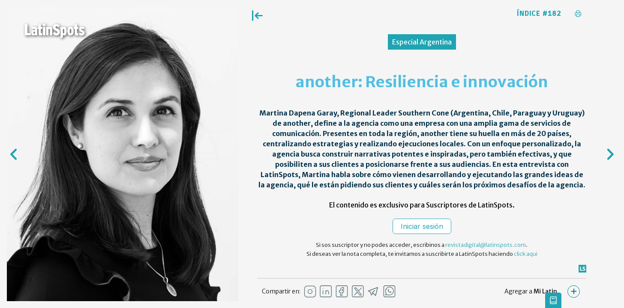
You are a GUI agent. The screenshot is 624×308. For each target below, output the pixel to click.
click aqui (525, 254)
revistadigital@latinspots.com (485, 245)
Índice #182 (539, 13)
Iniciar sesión (422, 226)
